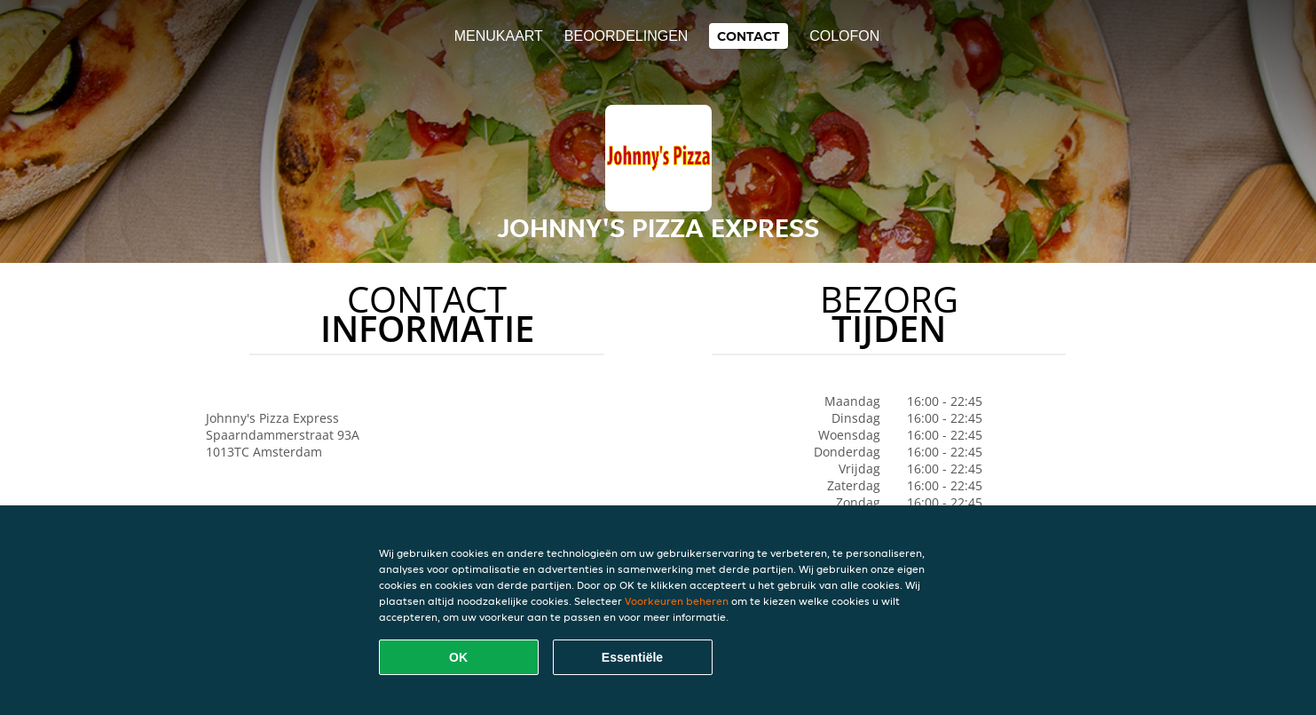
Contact (748, 36)
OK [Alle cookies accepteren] (458, 657)
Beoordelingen (626, 36)
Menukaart (498, 36)
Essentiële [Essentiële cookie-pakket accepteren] (632, 657)
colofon (844, 36)
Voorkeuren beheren (677, 601)
